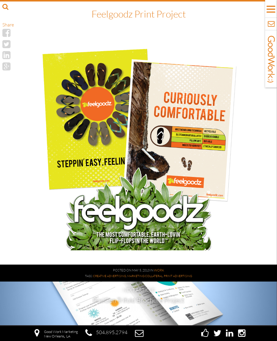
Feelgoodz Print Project (139, 14)
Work (159, 270)
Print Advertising (178, 276)
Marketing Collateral (145, 276)
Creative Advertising (109, 276)
